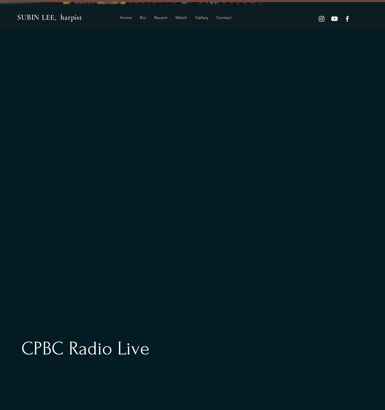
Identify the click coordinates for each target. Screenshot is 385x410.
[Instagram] (321, 18)
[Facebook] (347, 18)
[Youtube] (334, 18)
